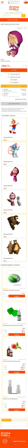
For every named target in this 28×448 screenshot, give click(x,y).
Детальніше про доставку (20, 99)
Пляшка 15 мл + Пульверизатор (10, 398)
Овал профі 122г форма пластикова (11, 290)
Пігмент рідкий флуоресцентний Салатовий (13, 325)
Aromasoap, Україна (5, 61)
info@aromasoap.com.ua (15, 1)
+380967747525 (14, 3)
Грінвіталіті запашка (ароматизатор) (11, 361)
